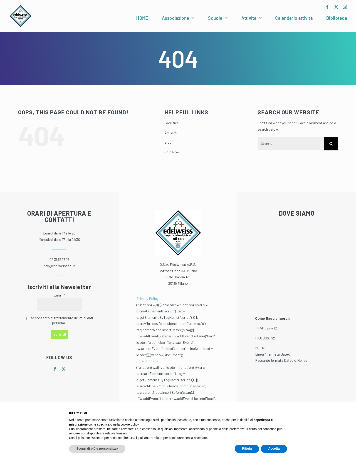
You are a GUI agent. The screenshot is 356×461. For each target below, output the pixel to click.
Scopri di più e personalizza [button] (97, 448)
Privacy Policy (147, 298)
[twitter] (336, 7)
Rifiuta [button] (247, 448)
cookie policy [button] (129, 424)
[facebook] (327, 7)
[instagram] (345, 7)
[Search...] (290, 143)
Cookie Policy (147, 361)
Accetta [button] (274, 448)
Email (59, 295)
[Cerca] (331, 143)
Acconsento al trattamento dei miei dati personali (59, 320)
